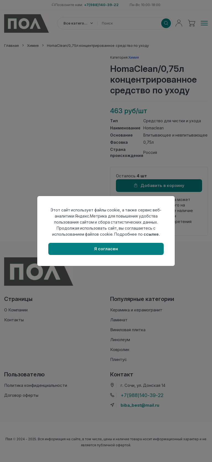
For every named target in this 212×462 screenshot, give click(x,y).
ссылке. (152, 234)
